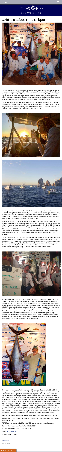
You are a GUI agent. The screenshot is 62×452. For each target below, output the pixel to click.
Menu (5, 2)
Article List (6, 440)
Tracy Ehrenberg (12, 432)
